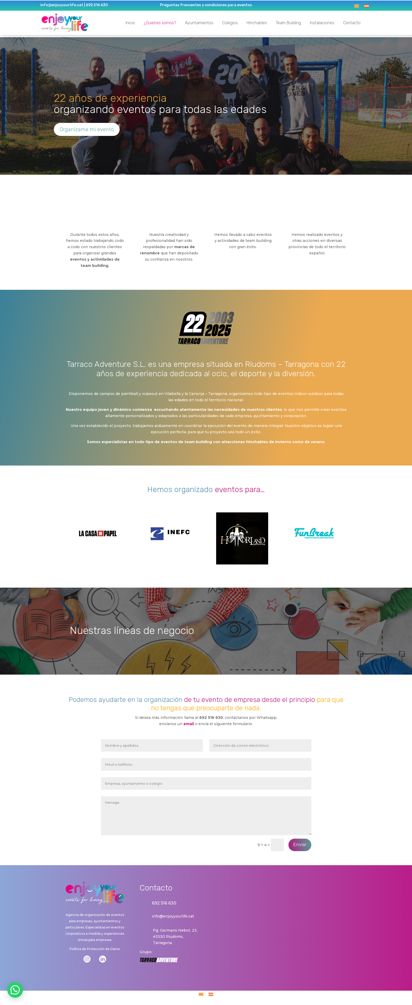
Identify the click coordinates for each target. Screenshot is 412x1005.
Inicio (129, 22)
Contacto (351, 22)
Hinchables (256, 22)
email (188, 722)
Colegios (229, 22)
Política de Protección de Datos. (94, 947)
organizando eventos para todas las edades (160, 102)
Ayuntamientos (198, 22)
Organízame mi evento (87, 127)
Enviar (300, 843)
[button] (15, 990)
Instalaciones (321, 22)
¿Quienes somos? (159, 22)
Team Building (287, 22)
